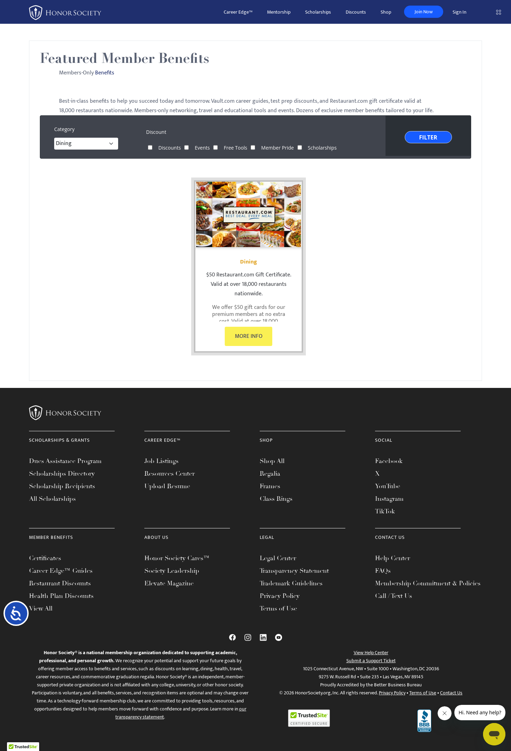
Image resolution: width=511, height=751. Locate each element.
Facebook (389, 461)
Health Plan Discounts (61, 596)
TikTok (385, 511)
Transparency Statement (294, 571)
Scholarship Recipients (62, 486)
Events (202, 147)
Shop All (272, 461)
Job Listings (161, 461)
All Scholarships (52, 499)
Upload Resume (167, 486)
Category (64, 129)
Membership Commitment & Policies (428, 583)
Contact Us (451, 693)
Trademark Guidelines (291, 583)
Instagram (389, 499)
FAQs (383, 571)
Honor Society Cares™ (177, 558)
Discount (156, 132)
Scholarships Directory (62, 473)
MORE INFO (248, 336)
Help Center (392, 558)
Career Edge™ (238, 12)
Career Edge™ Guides (61, 571)
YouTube (387, 486)
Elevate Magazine (169, 583)
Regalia (270, 473)
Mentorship (278, 12)
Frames (270, 486)
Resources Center (169, 473)
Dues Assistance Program (65, 461)
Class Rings (276, 499)
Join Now (424, 12)
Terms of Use (278, 608)
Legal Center (278, 558)
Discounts (356, 12)
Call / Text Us (393, 596)
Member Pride (277, 147)
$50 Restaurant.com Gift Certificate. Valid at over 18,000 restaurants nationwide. (248, 284)
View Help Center (371, 653)
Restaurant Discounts (60, 583)
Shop (386, 12)
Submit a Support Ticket (371, 661)
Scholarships (318, 12)
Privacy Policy (280, 596)
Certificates (45, 558)
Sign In (459, 12)
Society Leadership (171, 571)
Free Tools (235, 147)
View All (40, 608)
